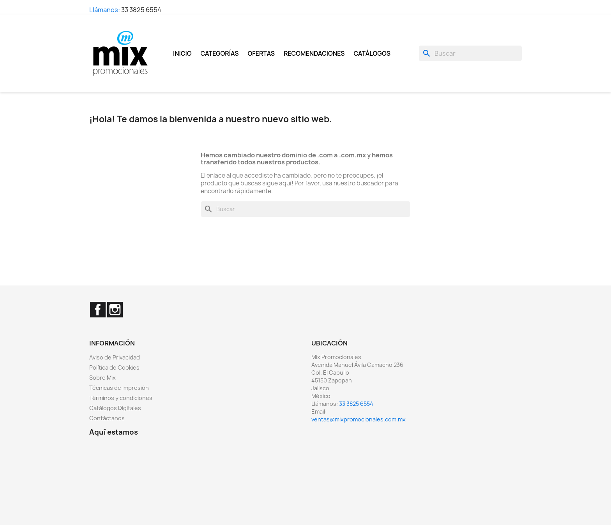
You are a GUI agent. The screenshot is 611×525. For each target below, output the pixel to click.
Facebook (98, 309)
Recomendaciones (314, 53)
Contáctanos (107, 418)
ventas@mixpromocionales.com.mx (358, 419)
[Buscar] (470, 53)
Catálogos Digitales (115, 408)
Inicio (182, 53)
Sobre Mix (102, 377)
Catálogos (372, 53)
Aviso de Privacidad (114, 357)
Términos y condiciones (120, 398)
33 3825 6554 (141, 9)
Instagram (115, 309)
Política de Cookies (114, 367)
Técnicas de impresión (119, 387)
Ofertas (261, 53)
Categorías (220, 53)
